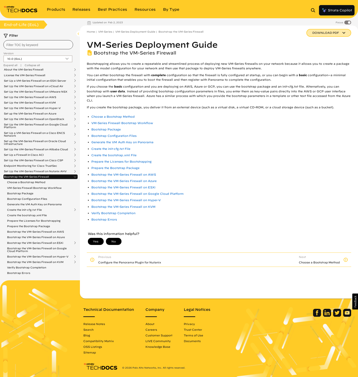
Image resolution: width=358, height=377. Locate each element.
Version (8, 53)
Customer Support (158, 335)
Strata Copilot (336, 10)
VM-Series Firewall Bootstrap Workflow (34, 187)
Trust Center (193, 329)
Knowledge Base (157, 346)
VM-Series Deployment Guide (135, 31)
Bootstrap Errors (18, 272)
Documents (192, 341)
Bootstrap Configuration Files (27, 198)
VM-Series (105, 31)
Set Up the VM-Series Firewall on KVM (30, 102)
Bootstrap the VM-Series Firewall (26, 176)
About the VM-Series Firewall (23, 69)
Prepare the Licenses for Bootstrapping (34, 220)
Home (91, 31)
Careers (151, 329)
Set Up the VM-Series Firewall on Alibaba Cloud (36, 149)
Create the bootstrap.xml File (27, 215)
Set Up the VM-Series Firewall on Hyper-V (32, 108)
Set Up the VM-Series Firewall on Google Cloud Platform (36, 126)
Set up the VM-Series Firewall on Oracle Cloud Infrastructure (35, 142)
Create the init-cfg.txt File (24, 209)
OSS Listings (92, 346)
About (149, 323)
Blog (86, 335)
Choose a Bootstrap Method (26, 182)
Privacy (189, 323)
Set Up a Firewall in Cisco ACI (24, 154)
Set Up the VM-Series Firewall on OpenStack (34, 119)
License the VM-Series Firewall (24, 75)
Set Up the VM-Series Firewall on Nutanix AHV (35, 171)
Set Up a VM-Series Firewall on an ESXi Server (35, 80)
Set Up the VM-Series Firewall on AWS (30, 97)
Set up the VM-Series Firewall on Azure (30, 113)
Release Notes (94, 323)
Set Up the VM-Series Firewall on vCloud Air (33, 86)
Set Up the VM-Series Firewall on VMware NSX (35, 91)
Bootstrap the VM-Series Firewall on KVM (35, 262)
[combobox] (38, 44)
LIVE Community (158, 341)
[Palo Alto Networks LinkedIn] (327, 315)
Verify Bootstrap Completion (26, 267)
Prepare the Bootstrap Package (28, 226)
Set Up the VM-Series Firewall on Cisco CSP (33, 160)
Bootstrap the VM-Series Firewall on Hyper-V (37, 256)
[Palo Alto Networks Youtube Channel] (347, 315)
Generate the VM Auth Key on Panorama (34, 204)
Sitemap (89, 352)
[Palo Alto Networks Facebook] (317, 315)
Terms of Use (193, 335)
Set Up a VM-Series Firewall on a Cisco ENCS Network (34, 134)
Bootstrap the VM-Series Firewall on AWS (35, 231)
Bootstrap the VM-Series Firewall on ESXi (35, 243)
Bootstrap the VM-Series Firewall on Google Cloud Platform (37, 249)
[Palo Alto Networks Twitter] (337, 315)
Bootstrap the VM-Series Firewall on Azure (36, 237)
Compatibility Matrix (98, 341)
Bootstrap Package (20, 193)
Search (88, 329)
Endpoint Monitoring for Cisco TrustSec (30, 165)
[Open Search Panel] (314, 10)
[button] (355, 301)
